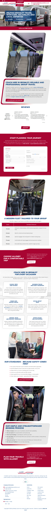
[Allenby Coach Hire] (9, 3)
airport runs (26, 95)
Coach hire (29, 488)
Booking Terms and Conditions (42, 499)
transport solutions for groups (18, 96)
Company (29, 492)
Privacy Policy (40, 490)
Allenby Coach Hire (25, 88)
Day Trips (29, 495)
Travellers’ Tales (30, 490)
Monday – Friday (8, 501)
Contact (39, 488)
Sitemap (39, 497)
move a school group (38, 87)
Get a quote (40, 487)
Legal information (41, 495)
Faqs (28, 497)
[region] (30, 116)
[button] (46, 3)
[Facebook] (2, 0)
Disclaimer (40, 493)
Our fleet (29, 493)
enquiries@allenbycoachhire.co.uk (37, 143)
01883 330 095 (28, 28)
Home (28, 487)
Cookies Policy (41, 492)
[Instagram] (4, 0)
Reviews (28, 498)
